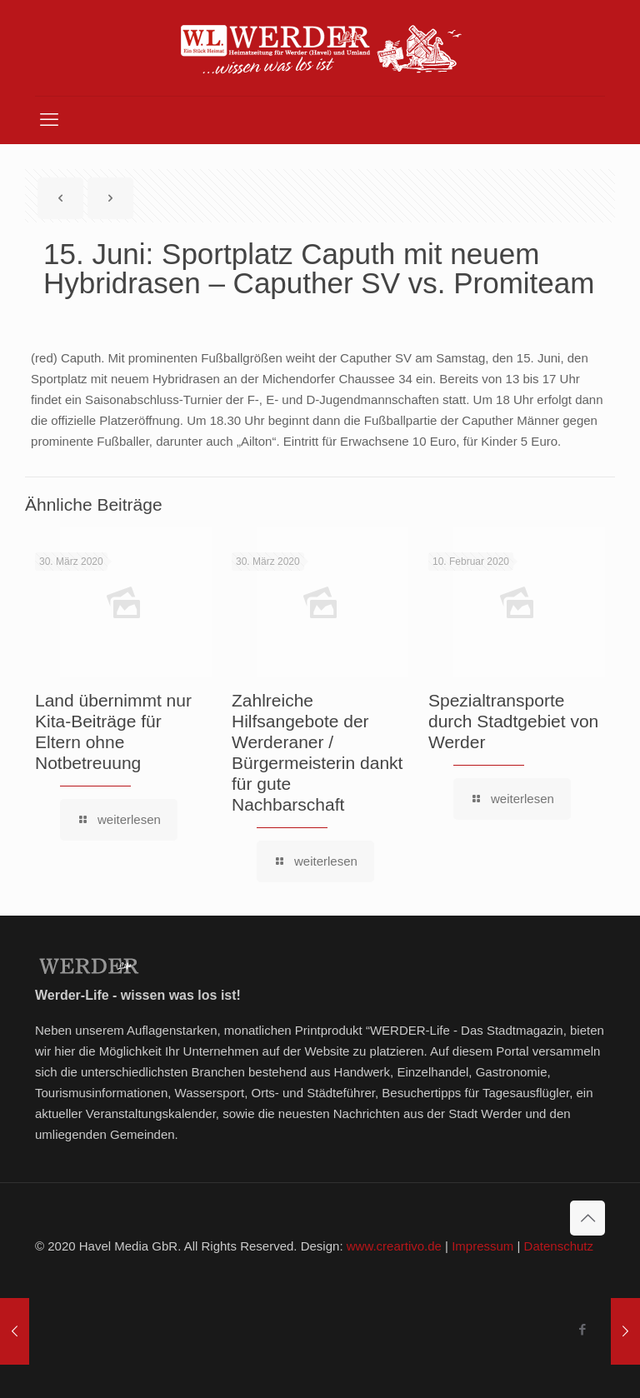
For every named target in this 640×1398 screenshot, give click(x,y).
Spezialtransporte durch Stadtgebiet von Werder (513, 721)
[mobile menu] (49, 120)
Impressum (482, 1246)
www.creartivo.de (394, 1246)
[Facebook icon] (582, 1329)
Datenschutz (558, 1246)
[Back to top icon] (587, 1218)
